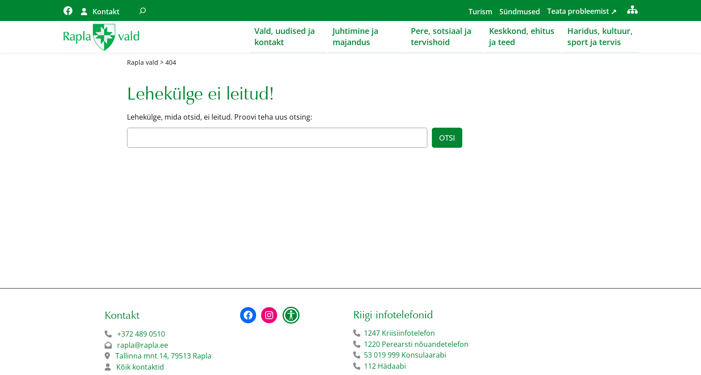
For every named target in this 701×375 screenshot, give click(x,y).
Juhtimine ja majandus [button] (355, 36)
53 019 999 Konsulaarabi (405, 355)
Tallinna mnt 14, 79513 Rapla (163, 356)
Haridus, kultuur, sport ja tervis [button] (600, 36)
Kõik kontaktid (140, 367)
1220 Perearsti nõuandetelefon (416, 345)
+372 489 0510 (141, 334)
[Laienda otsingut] (142, 10)
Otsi (447, 138)
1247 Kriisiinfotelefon (399, 333)
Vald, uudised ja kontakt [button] (284, 36)
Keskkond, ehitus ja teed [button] (521, 36)
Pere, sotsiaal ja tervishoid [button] (441, 36)
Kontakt (106, 12)
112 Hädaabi (385, 366)
